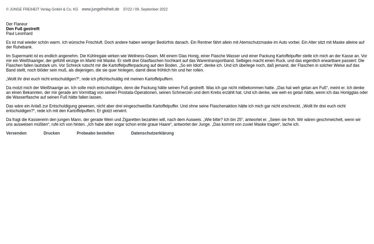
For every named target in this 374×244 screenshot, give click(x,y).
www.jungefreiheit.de (100, 9)
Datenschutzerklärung (152, 133)
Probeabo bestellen (95, 133)
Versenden (16, 133)
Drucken (52, 133)
